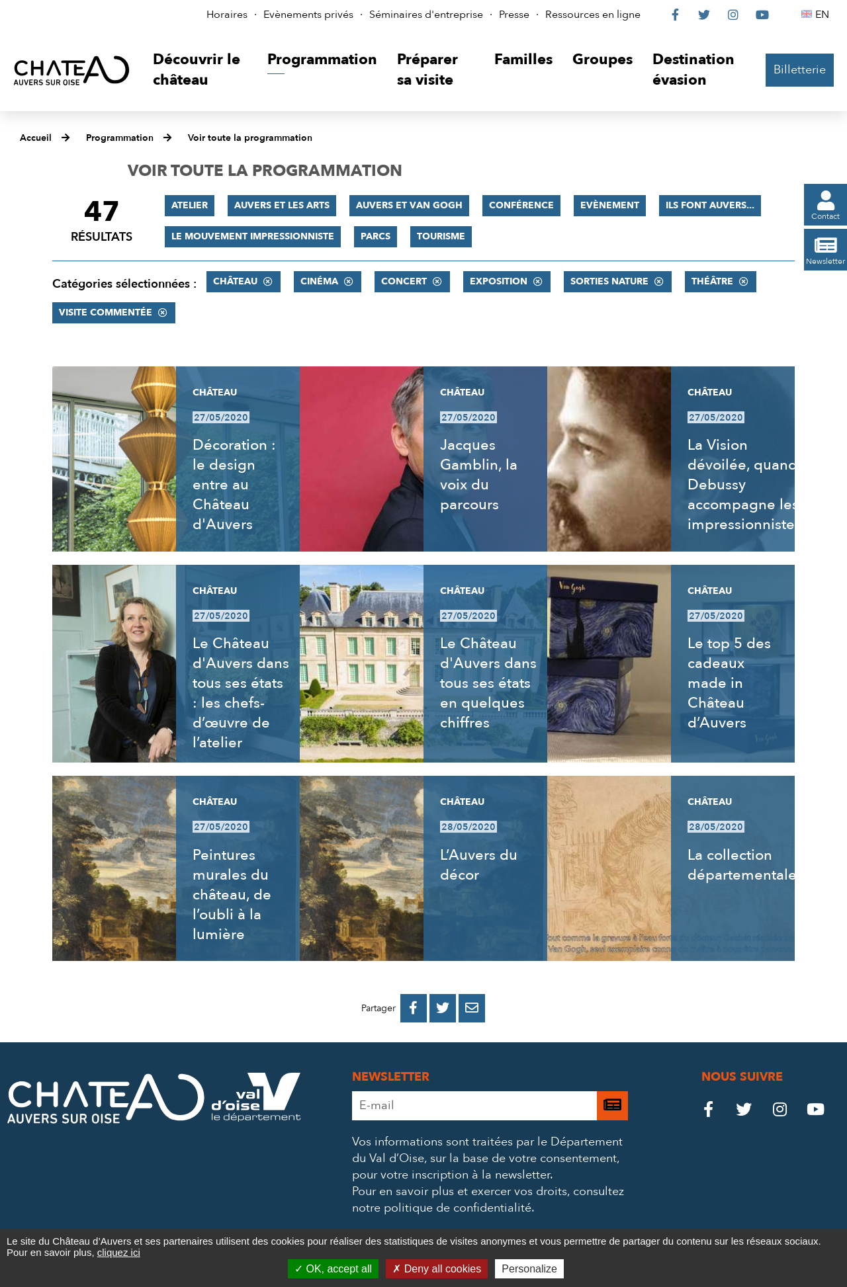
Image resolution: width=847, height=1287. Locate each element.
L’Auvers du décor (478, 865)
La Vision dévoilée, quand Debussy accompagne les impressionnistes (744, 484)
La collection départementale (742, 865)
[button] (200, 70)
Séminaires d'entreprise (426, 14)
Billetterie (800, 70)
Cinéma (319, 281)
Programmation (120, 138)
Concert (404, 281)
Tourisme (441, 236)
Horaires (226, 14)
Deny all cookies (436, 1268)
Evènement (609, 205)
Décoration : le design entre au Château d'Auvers (234, 484)
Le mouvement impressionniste (252, 236)
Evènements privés (308, 14)
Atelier (189, 205)
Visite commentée (105, 312)
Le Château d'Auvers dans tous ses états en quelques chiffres (488, 683)
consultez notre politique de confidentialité (488, 1199)
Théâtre (712, 281)
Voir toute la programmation (250, 138)
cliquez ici (118, 1252)
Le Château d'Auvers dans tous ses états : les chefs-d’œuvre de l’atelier (241, 693)
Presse (514, 14)
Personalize (529, 1268)
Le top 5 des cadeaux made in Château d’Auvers (729, 683)
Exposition (498, 281)
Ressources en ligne (593, 14)
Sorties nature (609, 281)
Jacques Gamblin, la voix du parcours (478, 475)
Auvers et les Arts (282, 205)
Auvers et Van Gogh (409, 205)
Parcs (375, 236)
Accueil (36, 138)
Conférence (521, 205)
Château (235, 281)
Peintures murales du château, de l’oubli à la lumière (232, 894)
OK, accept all (333, 1268)
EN (824, 14)
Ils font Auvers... (710, 205)
